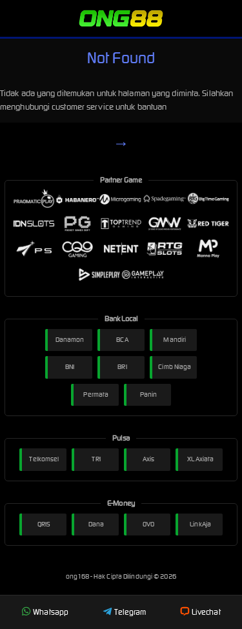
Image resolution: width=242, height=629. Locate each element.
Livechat (200, 612)
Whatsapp (44, 612)
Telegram (124, 612)
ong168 (78, 576)
